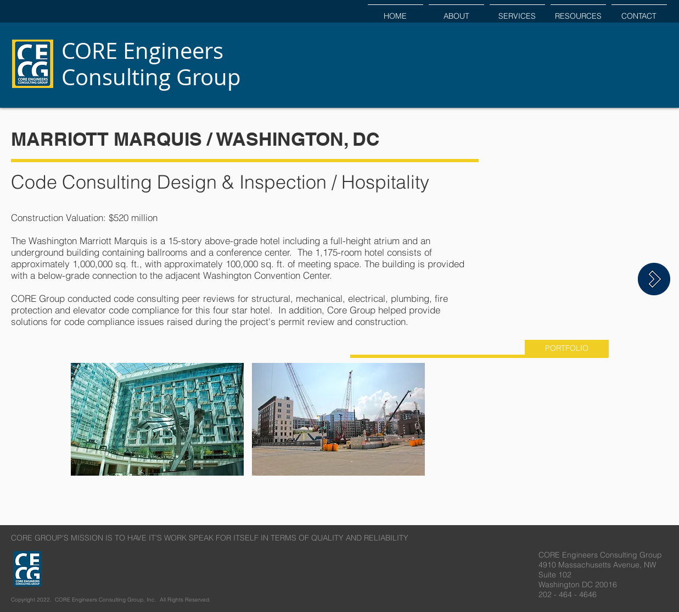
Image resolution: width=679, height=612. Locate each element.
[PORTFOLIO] (567, 348)
